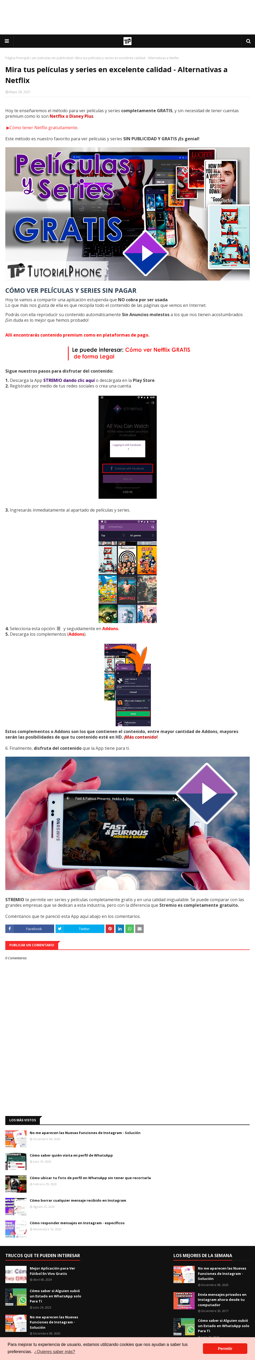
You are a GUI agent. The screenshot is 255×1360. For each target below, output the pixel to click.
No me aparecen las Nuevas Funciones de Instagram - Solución (85, 1132)
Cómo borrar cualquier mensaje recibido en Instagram (78, 1200)
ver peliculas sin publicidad (52, 58)
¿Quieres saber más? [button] (54, 1351)
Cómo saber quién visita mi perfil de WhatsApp (71, 1155)
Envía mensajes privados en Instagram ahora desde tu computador (222, 1299)
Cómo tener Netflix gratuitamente (43, 127)
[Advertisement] (127, 17)
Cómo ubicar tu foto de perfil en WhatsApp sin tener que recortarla (90, 1177)
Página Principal (17, 58)
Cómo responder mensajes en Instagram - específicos (77, 1222)
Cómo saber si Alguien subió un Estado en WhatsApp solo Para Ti (55, 1296)
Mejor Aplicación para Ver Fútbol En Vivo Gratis (52, 1271)
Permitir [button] (225, 1348)
